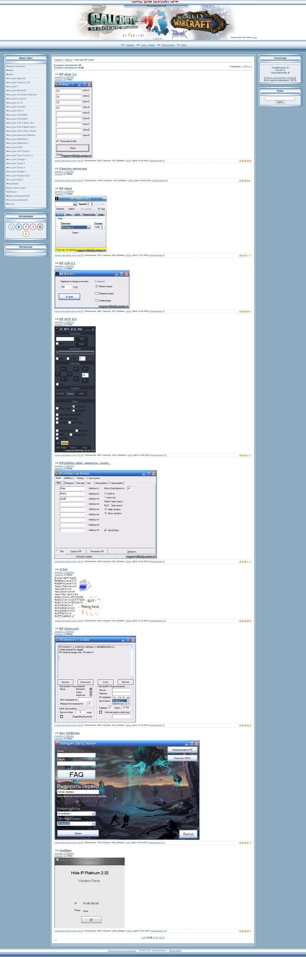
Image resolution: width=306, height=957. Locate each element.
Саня (128, 843)
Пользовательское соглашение (122, 950)
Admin (128, 161)
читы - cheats (148, 45)
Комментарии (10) (159, 931)
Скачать (59, 79)
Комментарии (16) (160, 180)
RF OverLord (69, 628)
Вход (184, 45)
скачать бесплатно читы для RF (69, 161)
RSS (255, 37)
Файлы (68, 59)
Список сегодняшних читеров (280, 77)
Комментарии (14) (158, 621)
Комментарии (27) (159, 455)
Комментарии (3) (157, 561)
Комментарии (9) (157, 725)
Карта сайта (175, 950)
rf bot (63, 569)
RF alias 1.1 (68, 74)
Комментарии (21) (157, 843)
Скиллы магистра (73, 168)
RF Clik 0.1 (67, 263)
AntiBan (65, 850)
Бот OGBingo (69, 733)
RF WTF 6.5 (67, 319)
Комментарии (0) (157, 161)
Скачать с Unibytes (64, 77)
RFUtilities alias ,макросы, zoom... (85, 463)
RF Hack (65, 188)
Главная (130, 45)
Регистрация (168, 45)
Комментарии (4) (157, 311)
